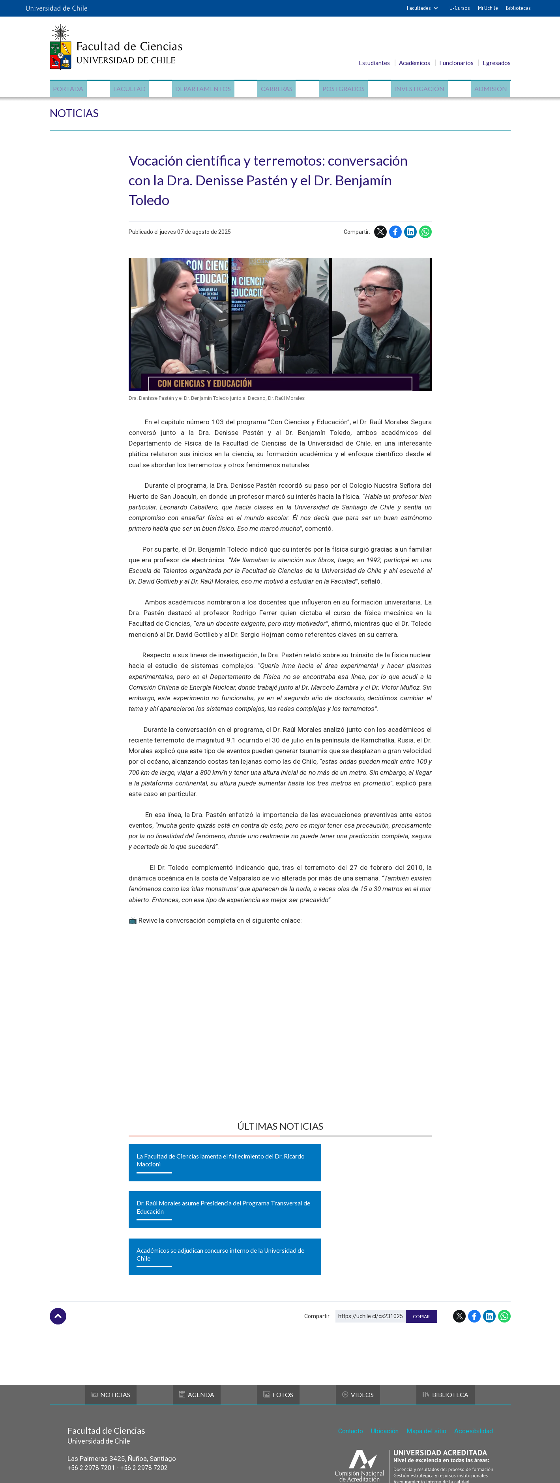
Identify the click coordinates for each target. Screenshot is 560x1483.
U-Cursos (459, 8)
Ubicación (381, 1353)
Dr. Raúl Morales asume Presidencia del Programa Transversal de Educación (278, 1167)
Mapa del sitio (424, 1353)
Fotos (278, 1318)
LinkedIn (410, 235)
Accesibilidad (473, 1353)
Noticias (77, 115)
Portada (71, 89)
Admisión (487, 89)
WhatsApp (425, 235)
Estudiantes (374, 62)
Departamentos (204, 89)
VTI (255, 1468)
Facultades (419, 8)
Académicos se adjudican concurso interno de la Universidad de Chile (381, 1167)
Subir (58, 1239)
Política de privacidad (343, 1468)
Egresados (497, 62)
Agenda (196, 1318)
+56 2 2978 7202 (151, 1391)
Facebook (395, 235)
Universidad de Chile (286, 1468)
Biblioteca (445, 1318)
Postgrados (342, 89)
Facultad (131, 89)
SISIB (238, 1468)
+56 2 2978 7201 (93, 1391)
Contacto (345, 1353)
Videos (357, 1318)
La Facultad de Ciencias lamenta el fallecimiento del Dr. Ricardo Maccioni (172, 1167)
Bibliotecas (518, 8)
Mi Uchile (488, 8)
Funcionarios (456, 62)
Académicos (414, 62)
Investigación (417, 89)
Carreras (276, 89)
